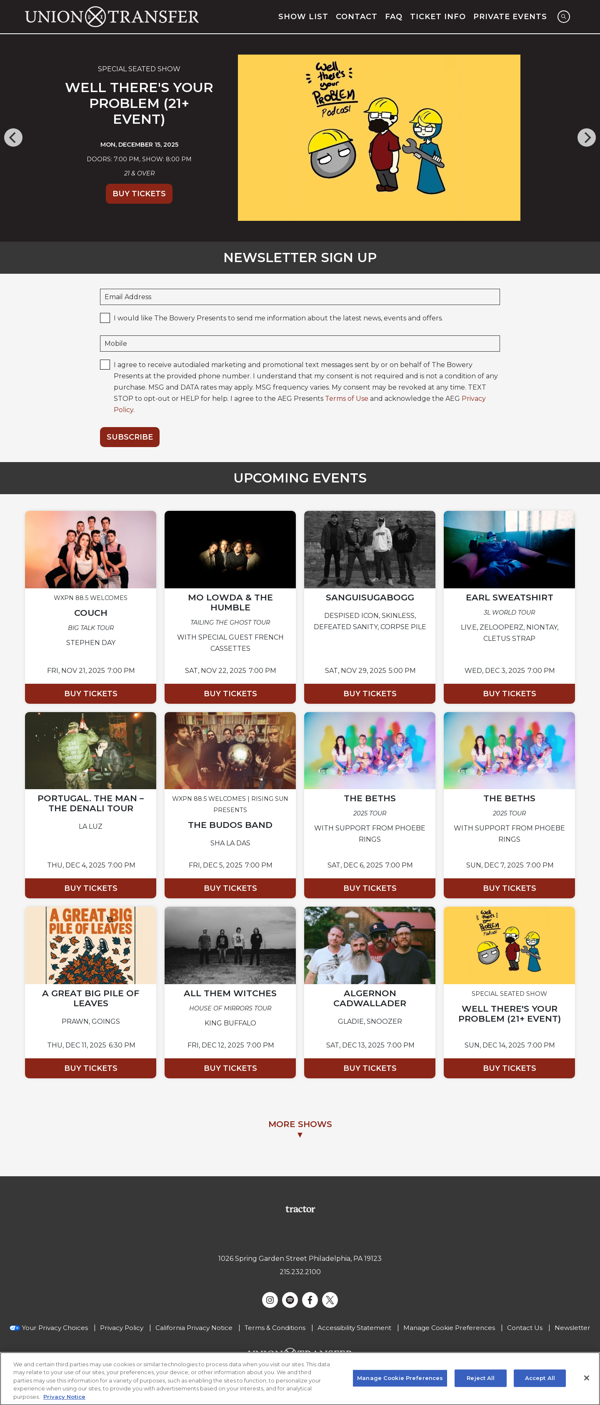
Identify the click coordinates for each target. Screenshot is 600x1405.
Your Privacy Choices (55, 1328)
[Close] (587, 1381)
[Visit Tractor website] (300, 1208)
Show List (303, 16)
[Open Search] (564, 16)
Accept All (540, 1381)
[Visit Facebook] (310, 1300)
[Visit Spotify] (290, 1300)
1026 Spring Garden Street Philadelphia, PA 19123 (300, 1258)
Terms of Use (346, 398)
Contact (357, 16)
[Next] (587, 137)
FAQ (393, 16)
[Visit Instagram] (270, 1300)
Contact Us (524, 1328)
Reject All (481, 1381)
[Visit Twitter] (330, 1300)
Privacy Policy (121, 1328)
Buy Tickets (139, 193)
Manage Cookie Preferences (449, 1328)
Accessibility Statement (354, 1328)
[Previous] (13, 137)
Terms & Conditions (275, 1328)
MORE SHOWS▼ (300, 1129)
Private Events (510, 16)
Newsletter (572, 1328)
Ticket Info (438, 16)
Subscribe (130, 437)
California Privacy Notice (193, 1328)
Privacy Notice (64, 1400)
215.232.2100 (300, 1272)
